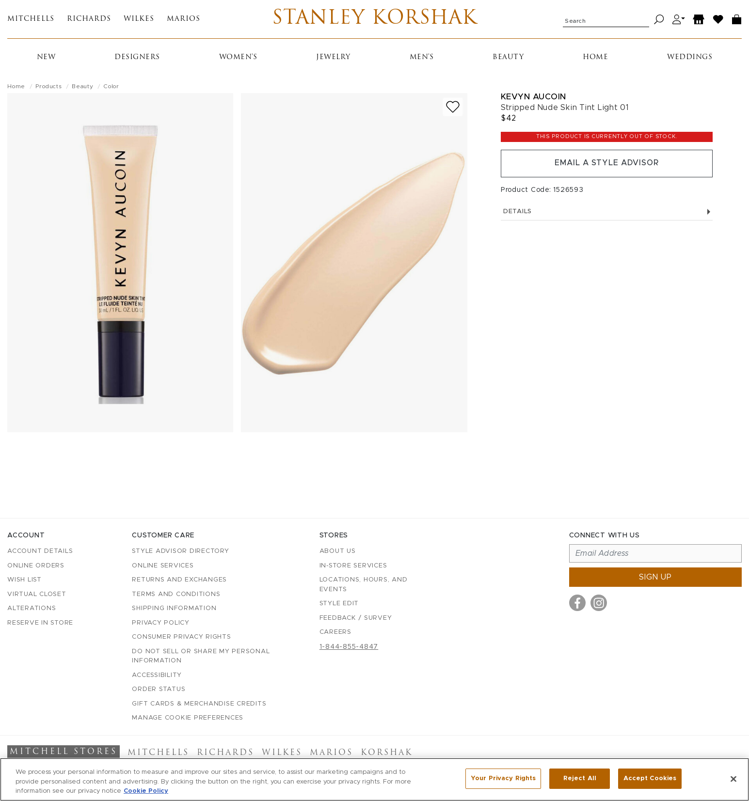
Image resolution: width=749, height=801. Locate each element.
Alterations (31, 608)
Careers (335, 632)
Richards (89, 19)
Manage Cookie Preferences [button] (187, 718)
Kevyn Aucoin (533, 97)
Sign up (655, 577)
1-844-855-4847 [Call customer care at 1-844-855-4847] (349, 647)
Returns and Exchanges (179, 580)
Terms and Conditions (176, 594)
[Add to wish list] (452, 107)
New (46, 58)
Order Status (158, 689)
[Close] (733, 778)
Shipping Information (174, 608)
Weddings (689, 58)
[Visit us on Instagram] (598, 603)
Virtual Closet (36, 594)
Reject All (579, 778)
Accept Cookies (649, 778)
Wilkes (139, 19)
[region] (374, 779)
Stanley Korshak (374, 19)
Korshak (387, 753)
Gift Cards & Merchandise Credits (199, 704)
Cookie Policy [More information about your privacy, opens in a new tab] (146, 791)
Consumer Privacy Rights (181, 637)
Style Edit (339, 603)
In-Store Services (353, 566)
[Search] (659, 20)
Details (606, 212)
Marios (183, 19)
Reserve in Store (40, 623)
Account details (40, 551)
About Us (337, 551)
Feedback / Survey (355, 618)
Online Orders (35, 566)
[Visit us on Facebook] (577, 603)
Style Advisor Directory (180, 551)
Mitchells (30, 19)
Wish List (24, 580)
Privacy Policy (161, 623)
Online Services (162, 566)
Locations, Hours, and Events (363, 585)
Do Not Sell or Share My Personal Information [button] (201, 656)
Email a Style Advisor (607, 164)
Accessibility (157, 675)
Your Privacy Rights (503, 778)
